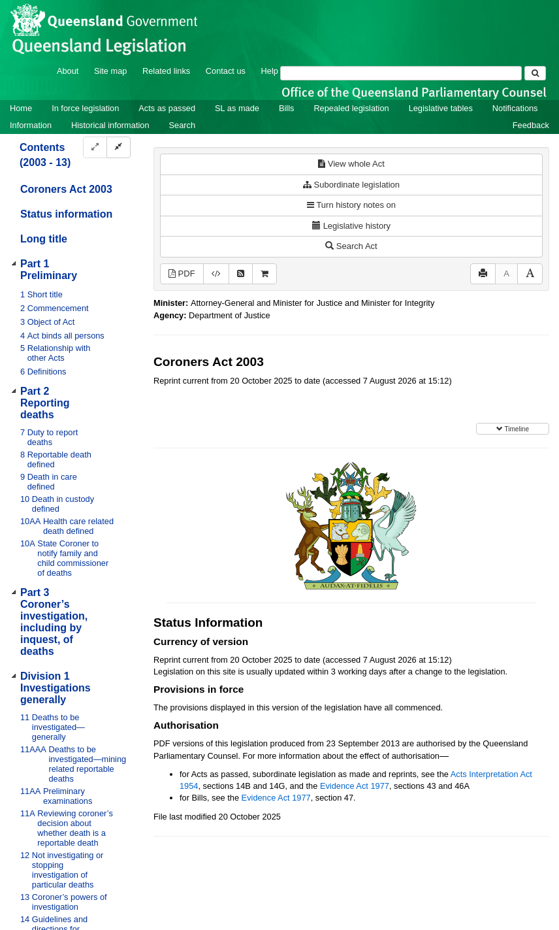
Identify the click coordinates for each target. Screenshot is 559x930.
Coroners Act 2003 (66, 189)
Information (31, 125)
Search (182, 125)
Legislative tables (441, 108)
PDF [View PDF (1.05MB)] (181, 273)
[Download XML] (216, 274)
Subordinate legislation (351, 185)
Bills (286, 108)
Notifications (515, 108)
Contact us (226, 71)
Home (21, 108)
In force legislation (85, 108)
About (67, 71)
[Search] (401, 73)
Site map (110, 71)
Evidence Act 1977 (354, 786)
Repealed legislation (351, 108)
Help (269, 71)
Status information (66, 214)
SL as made (237, 108)
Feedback (531, 125)
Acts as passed (166, 108)
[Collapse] (118, 147)
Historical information (110, 125)
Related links (166, 71)
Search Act (351, 246)
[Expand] (95, 147)
